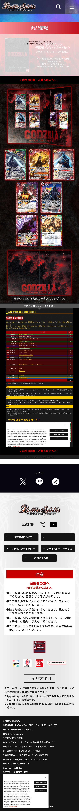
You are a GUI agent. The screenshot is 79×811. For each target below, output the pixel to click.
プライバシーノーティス (59, 548)
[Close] (45, 777)
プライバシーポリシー (23, 548)
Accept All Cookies (41, 782)
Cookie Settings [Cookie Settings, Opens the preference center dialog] (40, 790)
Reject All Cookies (40, 786)
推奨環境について (23, 537)
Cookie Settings (59, 537)
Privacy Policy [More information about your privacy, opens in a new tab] (13, 806)
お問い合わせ (41, 558)
